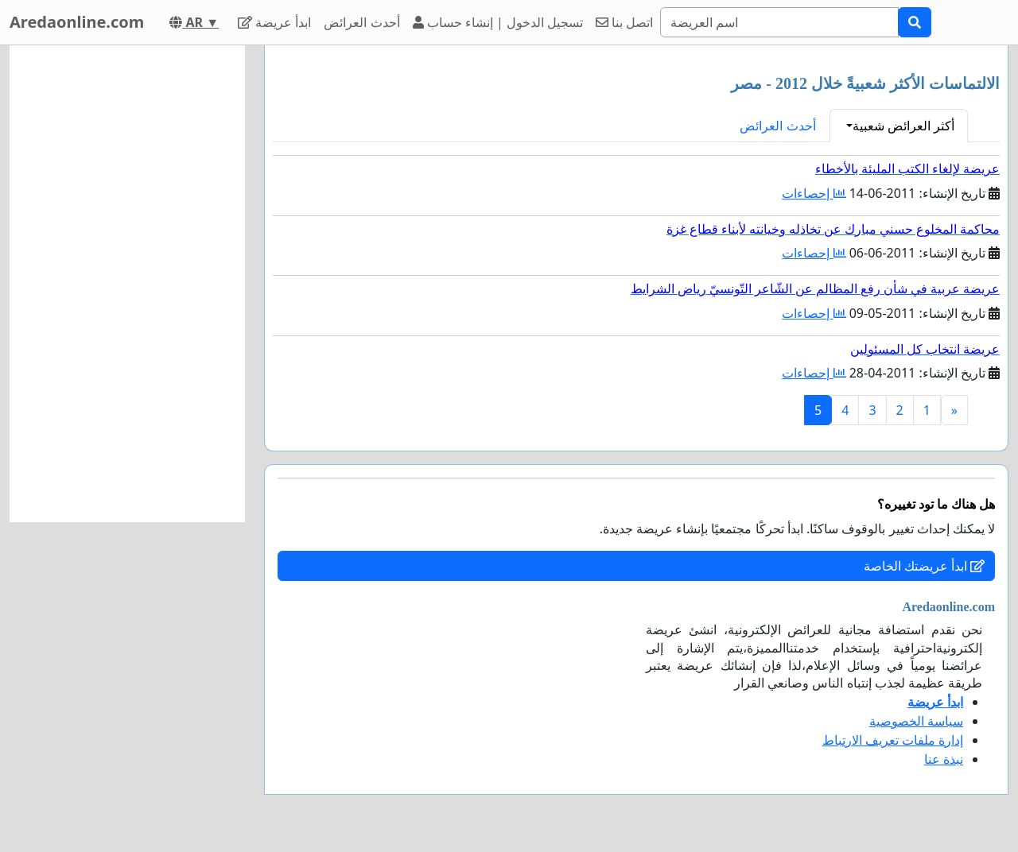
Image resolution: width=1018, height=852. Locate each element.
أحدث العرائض (361, 22)
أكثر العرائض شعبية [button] (903, 125)
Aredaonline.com (77, 22)
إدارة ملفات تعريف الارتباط (892, 740)
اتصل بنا (624, 22)
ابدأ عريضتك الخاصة (924, 566)
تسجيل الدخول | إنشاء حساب (498, 22)
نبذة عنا (943, 759)
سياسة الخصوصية (916, 721)
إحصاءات (813, 193)
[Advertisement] (127, 283)
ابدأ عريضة (274, 22)
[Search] (779, 22)
